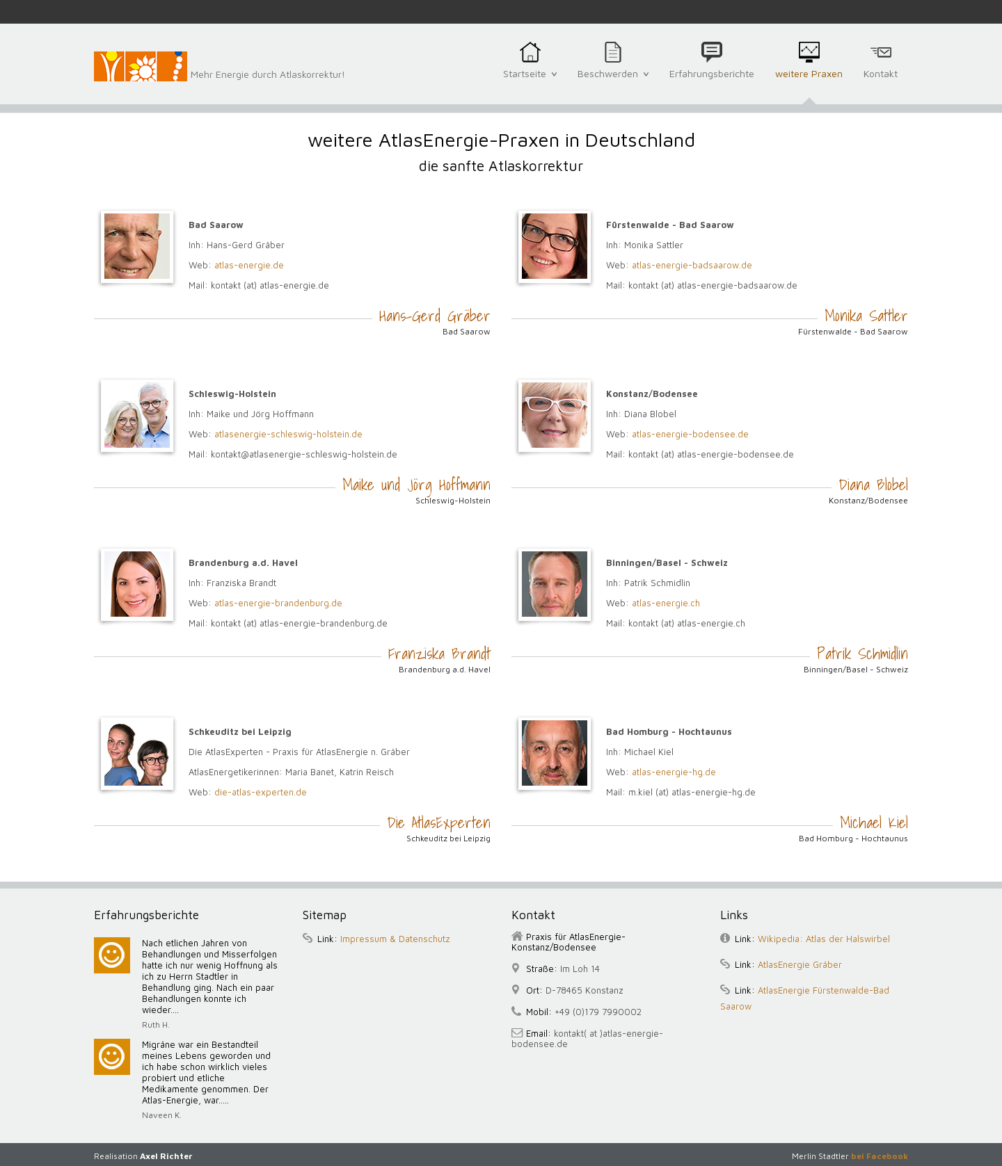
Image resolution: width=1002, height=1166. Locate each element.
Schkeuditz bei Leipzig (448, 838)
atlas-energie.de (249, 264)
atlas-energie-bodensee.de (690, 433)
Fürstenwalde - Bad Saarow (853, 331)
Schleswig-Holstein (453, 500)
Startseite (530, 81)
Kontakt (881, 81)
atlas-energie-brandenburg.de (278, 602)
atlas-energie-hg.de (674, 771)
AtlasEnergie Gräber (800, 964)
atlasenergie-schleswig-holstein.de (288, 433)
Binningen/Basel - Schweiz (856, 669)
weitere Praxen (809, 81)
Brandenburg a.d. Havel (445, 669)
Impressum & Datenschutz (395, 938)
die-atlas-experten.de (260, 791)
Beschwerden (613, 81)
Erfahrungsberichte (711, 81)
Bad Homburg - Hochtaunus (853, 838)
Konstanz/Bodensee (868, 500)
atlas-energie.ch (666, 602)
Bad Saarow (467, 331)
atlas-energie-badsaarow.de (692, 264)
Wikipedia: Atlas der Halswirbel (824, 938)
